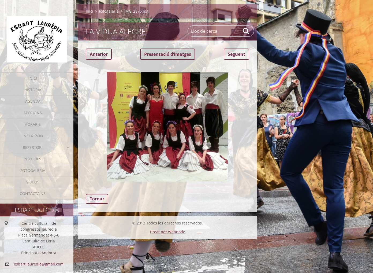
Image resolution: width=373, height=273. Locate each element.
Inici (32, 78)
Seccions (33, 112)
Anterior (99, 54)
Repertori (33, 147)
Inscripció (33, 135)
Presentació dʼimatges (167, 54)
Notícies (32, 158)
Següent (236, 54)
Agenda (32, 101)
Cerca (246, 31)
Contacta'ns (33, 193)
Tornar (97, 199)
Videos (32, 182)
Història (32, 89)
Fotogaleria (32, 170)
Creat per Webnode (167, 231)
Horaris (33, 124)
